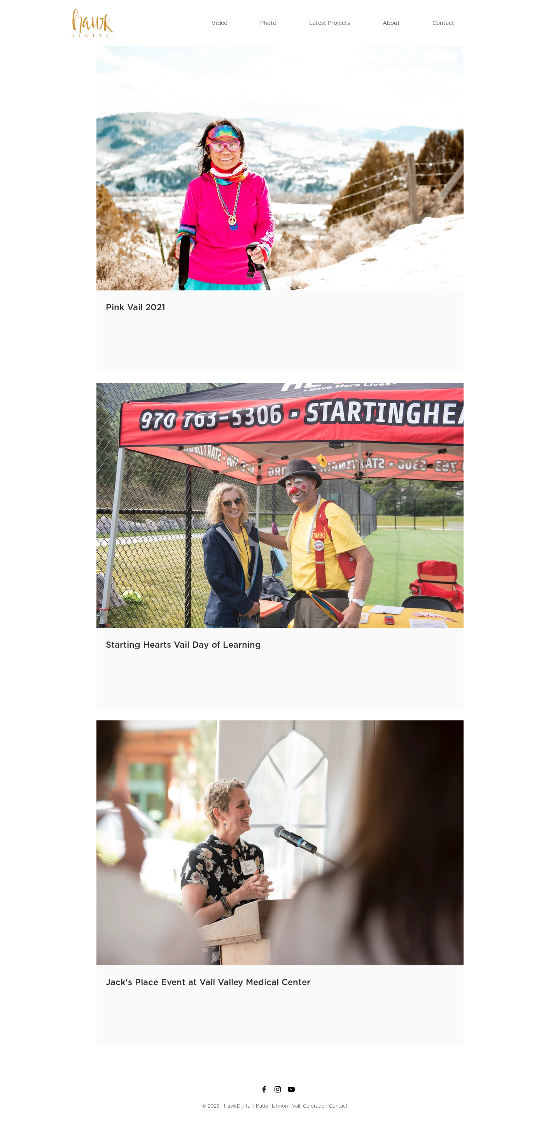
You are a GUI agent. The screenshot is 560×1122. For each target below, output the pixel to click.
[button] (219, 23)
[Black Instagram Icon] (277, 1089)
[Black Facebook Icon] (264, 1089)
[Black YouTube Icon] (291, 1089)
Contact (338, 1106)
